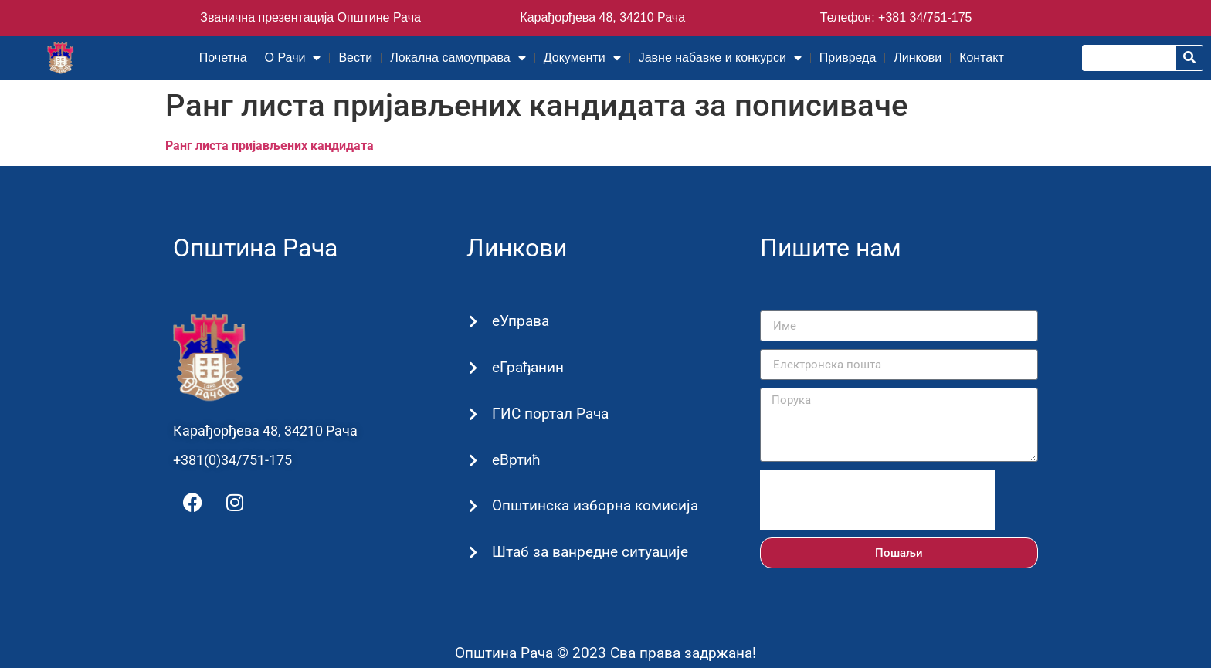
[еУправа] (473, 322)
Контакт (981, 57)
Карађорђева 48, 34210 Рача (602, 17)
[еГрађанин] (473, 368)
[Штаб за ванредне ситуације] (473, 553)
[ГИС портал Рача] (473, 414)
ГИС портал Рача (549, 413)
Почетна (223, 57)
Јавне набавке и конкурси (720, 58)
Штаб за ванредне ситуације (589, 552)
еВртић (515, 460)
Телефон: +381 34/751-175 (896, 17)
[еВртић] (473, 460)
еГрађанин (527, 367)
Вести (355, 57)
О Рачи (293, 58)
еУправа (519, 321)
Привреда (848, 57)
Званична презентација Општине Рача (310, 17)
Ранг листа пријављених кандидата (269, 145)
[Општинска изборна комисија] (473, 507)
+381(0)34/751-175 (232, 460)
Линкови (917, 57)
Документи (582, 58)
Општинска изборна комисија (594, 505)
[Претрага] (1189, 58)
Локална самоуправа (457, 58)
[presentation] (877, 500)
